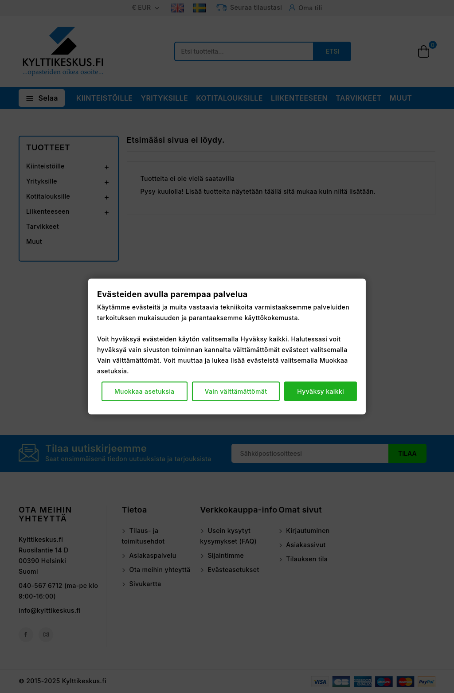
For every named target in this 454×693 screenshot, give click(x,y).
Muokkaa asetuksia (144, 391)
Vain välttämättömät (235, 391)
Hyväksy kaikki (320, 391)
